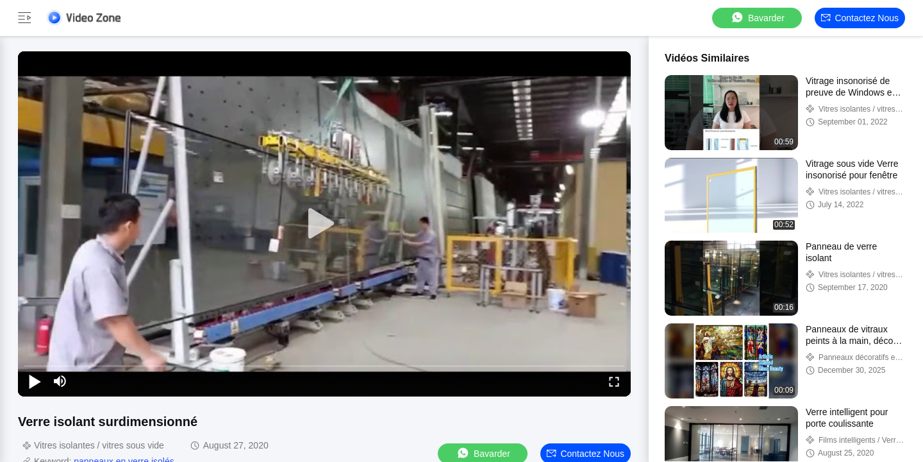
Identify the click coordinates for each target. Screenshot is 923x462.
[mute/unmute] (60, 381)
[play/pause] (34, 381)
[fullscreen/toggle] (614, 381)
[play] (324, 224)
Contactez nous (860, 18)
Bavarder (757, 17)
